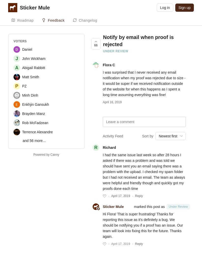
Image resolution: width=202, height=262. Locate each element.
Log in (165, 8)
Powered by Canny (46, 154)
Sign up (185, 8)
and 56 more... (34, 141)
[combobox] (170, 136)
